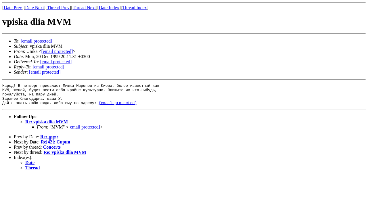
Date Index (109, 7)
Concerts (52, 151)
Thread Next (84, 7)
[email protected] (56, 61)
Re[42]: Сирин (55, 146)
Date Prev (13, 7)
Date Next (34, 7)
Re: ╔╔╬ (49, 141)
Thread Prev (58, 7)
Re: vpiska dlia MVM (46, 126)
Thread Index (134, 7)
